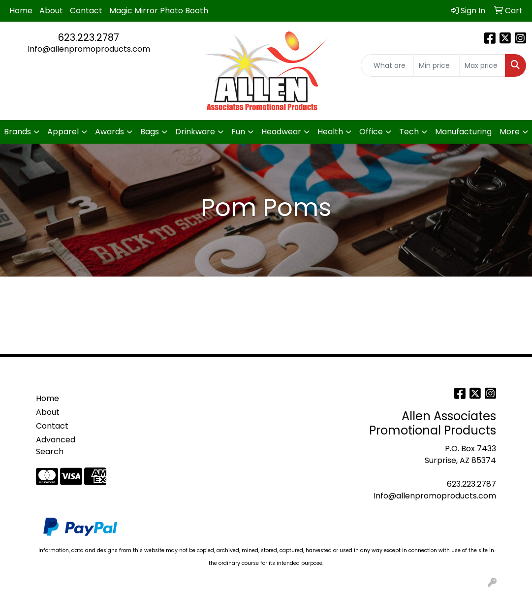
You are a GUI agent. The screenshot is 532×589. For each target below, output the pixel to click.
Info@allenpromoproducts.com (89, 49)
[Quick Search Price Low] (436, 65)
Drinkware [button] (195, 131)
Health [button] (330, 131)
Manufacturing (463, 131)
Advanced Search (55, 445)
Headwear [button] (281, 131)
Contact (86, 10)
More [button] (510, 131)
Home (20, 10)
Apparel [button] (63, 131)
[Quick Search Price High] (482, 65)
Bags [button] (149, 131)
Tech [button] (409, 131)
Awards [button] (109, 131)
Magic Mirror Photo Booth (158, 10)
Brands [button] (17, 131)
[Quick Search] (387, 65)
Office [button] (371, 131)
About (51, 10)
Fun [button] (238, 131)
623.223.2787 (88, 37)
